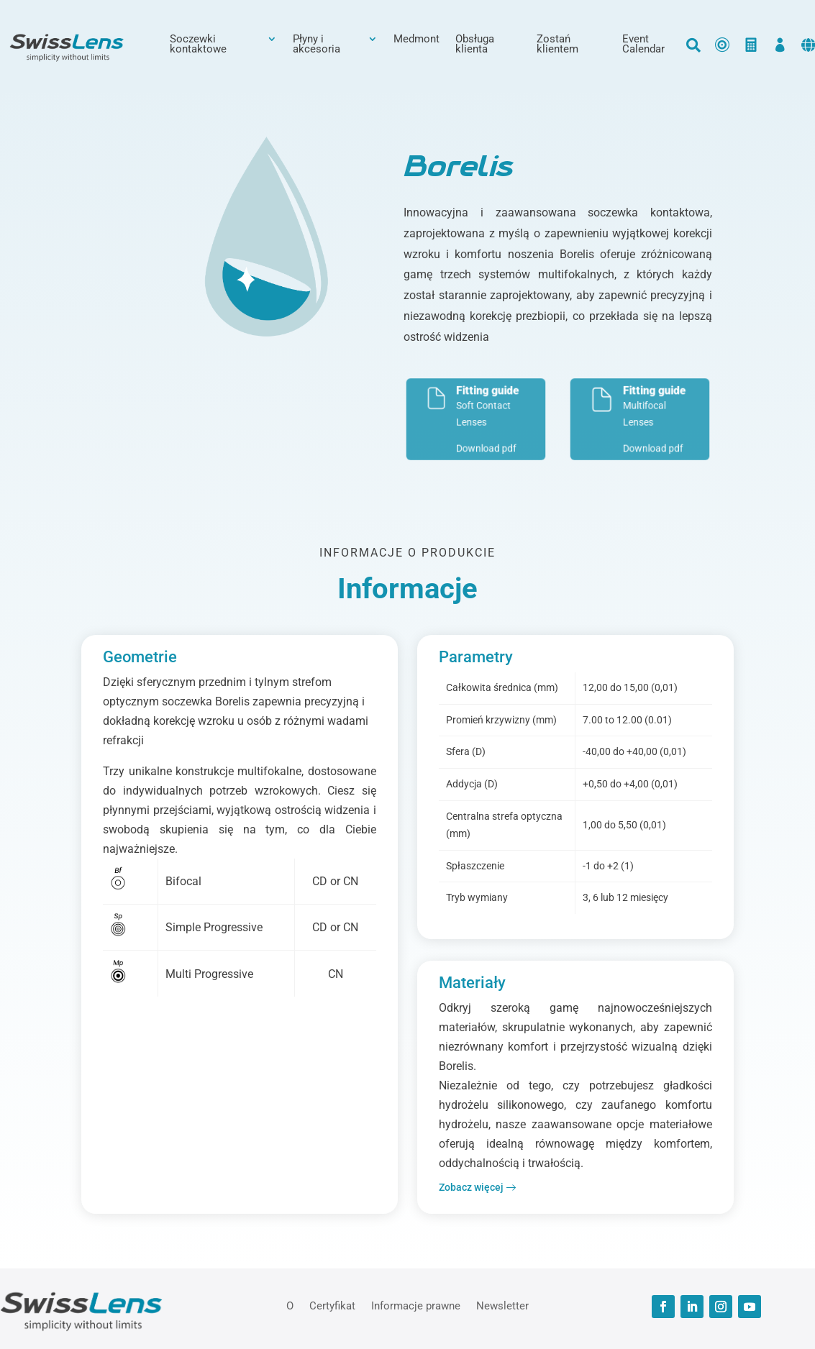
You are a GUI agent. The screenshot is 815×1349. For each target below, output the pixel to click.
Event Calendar (643, 44)
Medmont (416, 39)
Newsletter (502, 1305)
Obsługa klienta (474, 44)
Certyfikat (332, 1305)
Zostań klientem (557, 44)
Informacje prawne (415, 1305)
